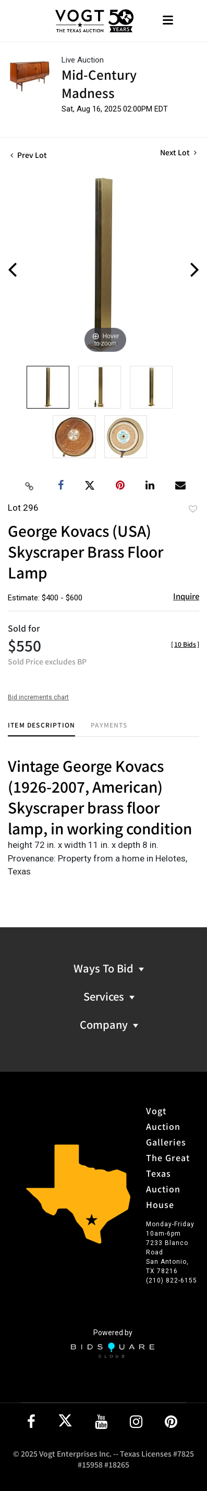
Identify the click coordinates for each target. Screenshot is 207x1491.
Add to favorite (193, 508)
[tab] (41, 728)
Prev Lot (28, 155)
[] (185, 643)
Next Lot (178, 152)
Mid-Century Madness (99, 83)
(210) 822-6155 (171, 1280)
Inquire (186, 595)
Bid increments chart (38, 697)
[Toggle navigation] (168, 21)
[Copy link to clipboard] (29, 485)
